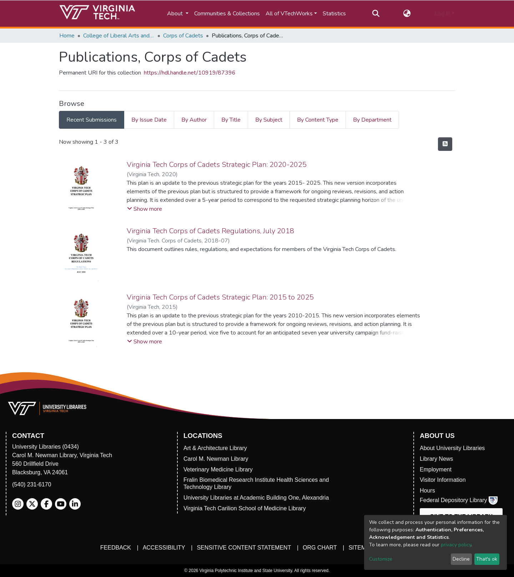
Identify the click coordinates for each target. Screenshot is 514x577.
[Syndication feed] (445, 144)
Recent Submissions (91, 120)
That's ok (486, 559)
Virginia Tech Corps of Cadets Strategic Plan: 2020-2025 (217, 164)
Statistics (334, 13)
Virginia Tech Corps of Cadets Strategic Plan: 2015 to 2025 (220, 297)
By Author (194, 120)
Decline (461, 559)
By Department (372, 120)
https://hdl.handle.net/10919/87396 (190, 73)
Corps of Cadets (183, 36)
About (175, 13)
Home (67, 36)
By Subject (268, 120)
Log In (442, 13)
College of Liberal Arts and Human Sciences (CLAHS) (119, 36)
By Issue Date (149, 120)
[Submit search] (375, 13)
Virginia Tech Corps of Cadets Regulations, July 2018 (210, 231)
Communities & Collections (227, 13)
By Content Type (317, 120)
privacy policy (456, 544)
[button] (407, 13)
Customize (380, 559)
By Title (231, 120)
